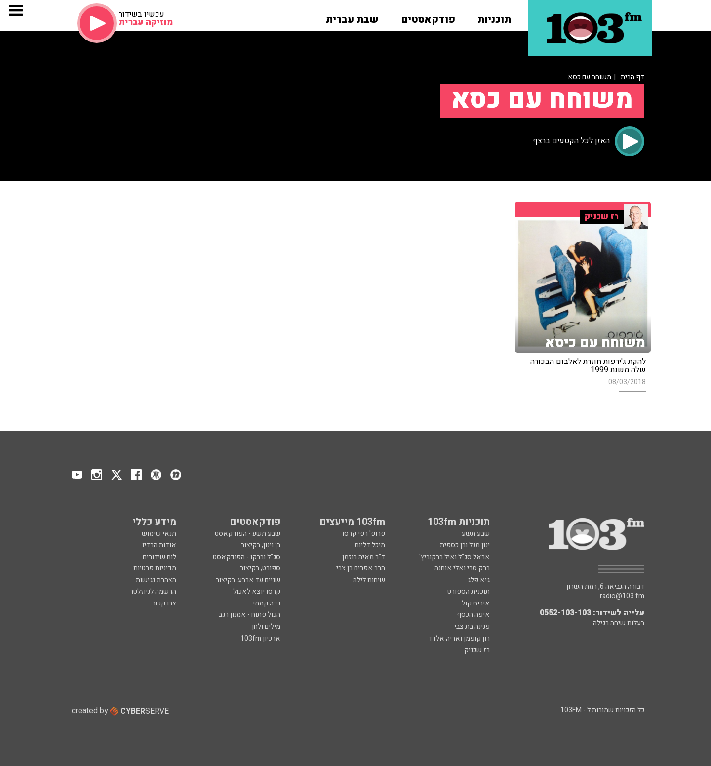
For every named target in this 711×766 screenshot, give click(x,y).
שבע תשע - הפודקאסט (247, 533)
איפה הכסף (473, 614)
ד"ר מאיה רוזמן (363, 557)
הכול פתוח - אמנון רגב (249, 614)
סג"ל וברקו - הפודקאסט (246, 557)
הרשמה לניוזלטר (153, 591)
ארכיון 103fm (260, 638)
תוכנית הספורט (468, 591)
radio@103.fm (622, 596)
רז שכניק (477, 650)
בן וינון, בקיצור (260, 545)
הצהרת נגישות (156, 580)
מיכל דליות (370, 545)
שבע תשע (476, 533)
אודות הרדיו (159, 545)
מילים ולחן (266, 626)
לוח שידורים (159, 557)
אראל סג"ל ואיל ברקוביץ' (454, 557)
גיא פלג (479, 580)
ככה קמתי (266, 603)
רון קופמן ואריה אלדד (459, 638)
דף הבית (632, 77)
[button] (494, 16)
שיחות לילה (369, 580)
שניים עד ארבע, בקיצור (248, 580)
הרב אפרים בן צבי (360, 568)
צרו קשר (164, 603)
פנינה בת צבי (472, 626)
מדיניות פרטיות (154, 568)
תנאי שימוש (159, 533)
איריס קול (476, 603)
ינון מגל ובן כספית (465, 545)
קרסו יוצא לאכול (256, 591)
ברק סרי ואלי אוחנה (462, 568)
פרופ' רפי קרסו (363, 533)
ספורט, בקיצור (260, 568)
